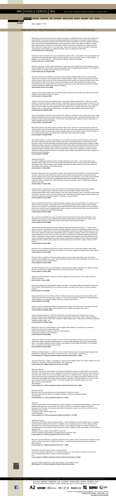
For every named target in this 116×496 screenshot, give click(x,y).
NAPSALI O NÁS (68, 18)
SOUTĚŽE (20, 23)
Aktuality (38, 24)
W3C (103, 493)
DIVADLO (77, 18)
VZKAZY (20, 21)
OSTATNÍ (97, 18)
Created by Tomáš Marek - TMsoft (91, 493)
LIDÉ (51, 18)
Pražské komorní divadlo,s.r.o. (85, 491)
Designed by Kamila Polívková (99, 495)
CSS (107, 493)
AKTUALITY (27, 18)
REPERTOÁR (44, 18)
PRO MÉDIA (84, 18)
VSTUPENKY (57, 18)
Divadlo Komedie (14, 5)
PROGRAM (35, 18)
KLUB (91, 18)
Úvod (33, 24)
